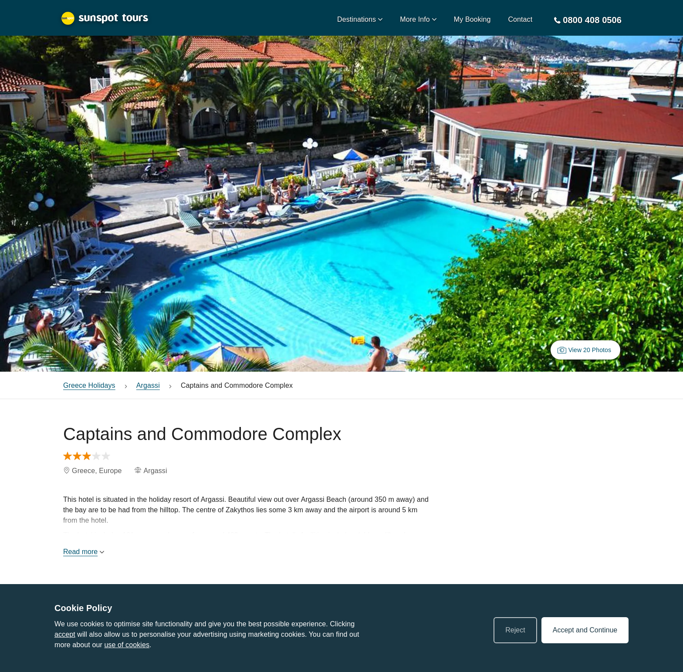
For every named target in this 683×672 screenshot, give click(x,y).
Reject (515, 630)
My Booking (472, 19)
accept (64, 634)
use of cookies (126, 644)
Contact (520, 19)
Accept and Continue (585, 630)
